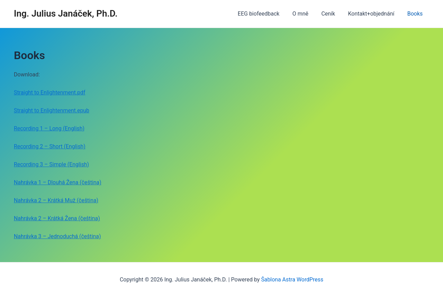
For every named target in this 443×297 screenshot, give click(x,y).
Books (416, 13)
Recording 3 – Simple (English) (52, 164)
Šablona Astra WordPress (292, 279)
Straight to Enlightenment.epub (52, 110)
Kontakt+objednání (374, 13)
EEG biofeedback (267, 13)
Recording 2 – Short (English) (50, 146)
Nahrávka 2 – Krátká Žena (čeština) (57, 218)
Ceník (333, 13)
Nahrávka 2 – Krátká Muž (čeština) (56, 200)
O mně (307, 13)
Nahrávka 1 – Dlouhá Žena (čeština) (58, 182)
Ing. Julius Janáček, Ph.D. (66, 13)
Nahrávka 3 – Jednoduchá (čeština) (57, 236)
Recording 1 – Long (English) (49, 128)
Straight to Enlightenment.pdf (50, 92)
